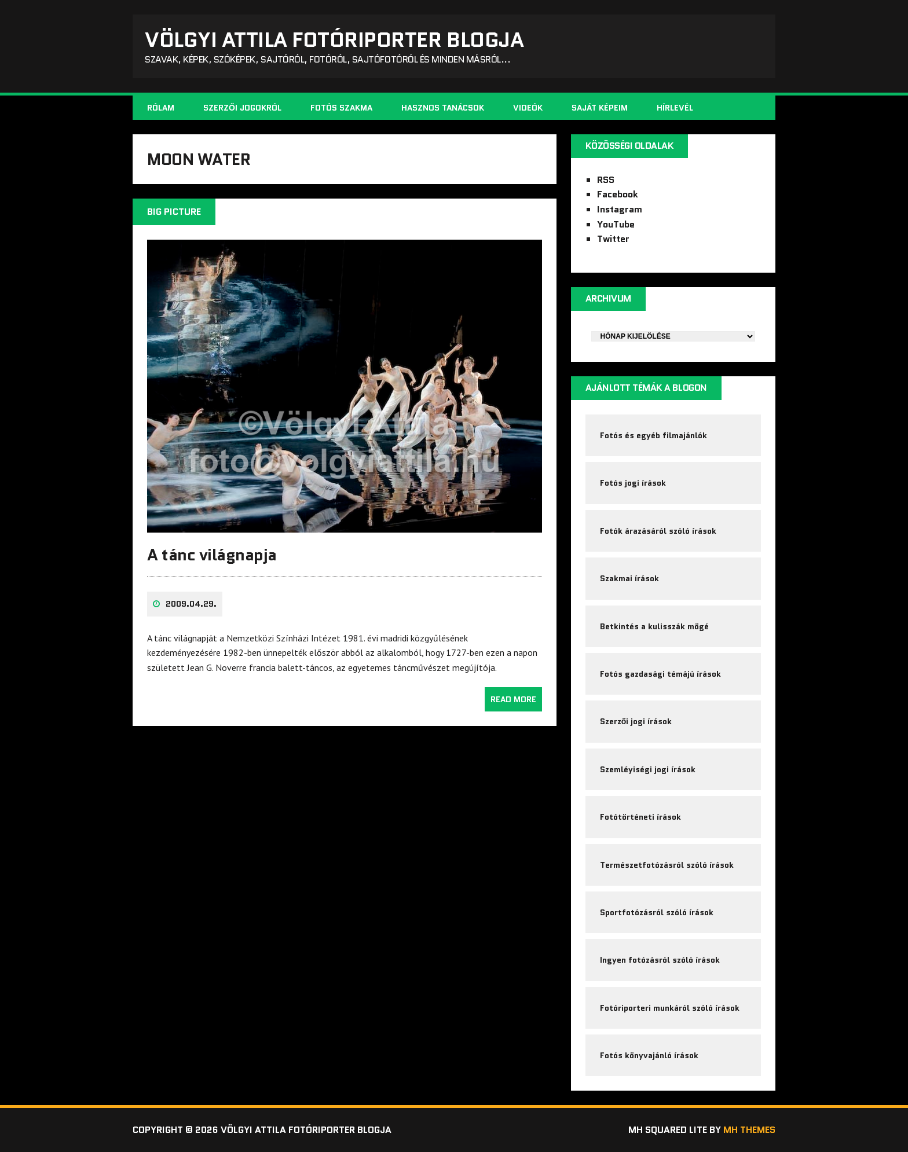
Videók (528, 107)
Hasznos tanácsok (442, 107)
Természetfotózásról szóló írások (667, 865)
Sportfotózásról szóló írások (656, 912)
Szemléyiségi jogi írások (647, 769)
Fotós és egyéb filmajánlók (653, 435)
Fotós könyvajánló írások (649, 1055)
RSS (605, 179)
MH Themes (749, 1129)
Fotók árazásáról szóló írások (658, 531)
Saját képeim (600, 107)
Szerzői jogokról (242, 107)
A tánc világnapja (212, 554)
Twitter (613, 238)
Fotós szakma (341, 107)
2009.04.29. (191, 604)
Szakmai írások (629, 578)
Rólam (160, 107)
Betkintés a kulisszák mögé (654, 626)
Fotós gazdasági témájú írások (660, 674)
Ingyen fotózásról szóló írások (660, 960)
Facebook (617, 194)
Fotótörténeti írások (640, 817)
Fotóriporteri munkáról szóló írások (669, 1008)
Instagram (619, 209)
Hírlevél (675, 107)
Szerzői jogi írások (636, 721)
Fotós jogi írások (633, 483)
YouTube (616, 224)
